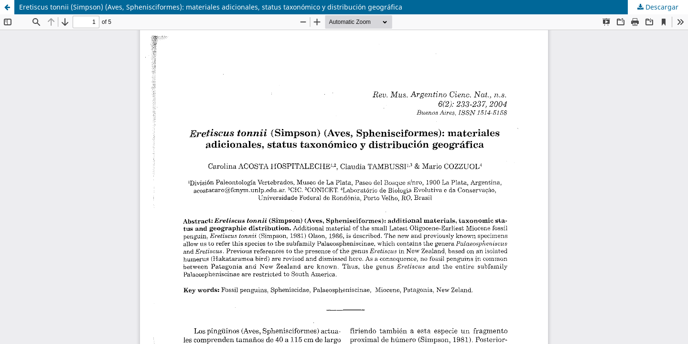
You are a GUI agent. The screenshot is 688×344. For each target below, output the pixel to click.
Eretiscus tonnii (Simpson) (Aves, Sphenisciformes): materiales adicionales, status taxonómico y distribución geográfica (210, 6)
